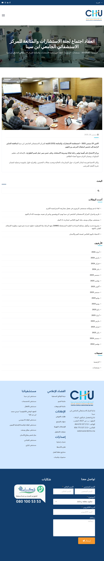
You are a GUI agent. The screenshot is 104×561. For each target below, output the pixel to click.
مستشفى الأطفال (30, 406)
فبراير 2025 (95, 327)
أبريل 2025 (96, 315)
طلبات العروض (61, 416)
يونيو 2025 (96, 304)
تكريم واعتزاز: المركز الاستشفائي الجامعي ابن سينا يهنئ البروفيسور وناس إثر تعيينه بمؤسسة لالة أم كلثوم (62, 214)
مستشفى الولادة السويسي (27, 420)
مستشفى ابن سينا (30, 396)
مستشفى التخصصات (29, 401)
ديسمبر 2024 (95, 338)
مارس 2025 (95, 321)
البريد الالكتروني (89, 507)
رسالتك (92, 518)
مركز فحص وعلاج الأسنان (28, 435)
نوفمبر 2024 (95, 344)
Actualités (85, 53)
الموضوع (91, 497)
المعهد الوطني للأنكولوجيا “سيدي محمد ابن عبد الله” (23, 413)
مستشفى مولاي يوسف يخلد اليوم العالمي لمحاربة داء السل (78, 220)
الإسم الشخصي (89, 487)
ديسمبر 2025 (95, 275)
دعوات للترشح (61, 421)
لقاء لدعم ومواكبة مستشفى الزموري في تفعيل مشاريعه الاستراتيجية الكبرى (73, 208)
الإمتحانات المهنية (60, 426)
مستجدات (76, 53)
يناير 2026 (96, 269)
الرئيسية (94, 53)
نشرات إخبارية (61, 442)
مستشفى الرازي (31, 445)
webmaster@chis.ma (86, 431)
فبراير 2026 (95, 263)
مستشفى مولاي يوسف (28, 430)
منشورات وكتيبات (60, 457)
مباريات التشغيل (60, 431)
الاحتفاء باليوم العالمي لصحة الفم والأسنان (84, 234)
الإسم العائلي (69, 487)
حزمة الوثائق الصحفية (59, 396)
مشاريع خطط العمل (59, 452)
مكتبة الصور (62, 401)
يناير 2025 (96, 333)
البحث (99, 181)
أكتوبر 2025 (95, 287)
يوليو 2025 (96, 298)
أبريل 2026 (96, 252)
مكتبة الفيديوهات (60, 406)
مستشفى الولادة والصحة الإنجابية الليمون (23, 425)
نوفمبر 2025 (95, 281)
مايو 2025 (96, 310)
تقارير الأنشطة (61, 447)
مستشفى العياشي (30, 440)
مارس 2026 (95, 258)
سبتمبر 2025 (95, 292)
